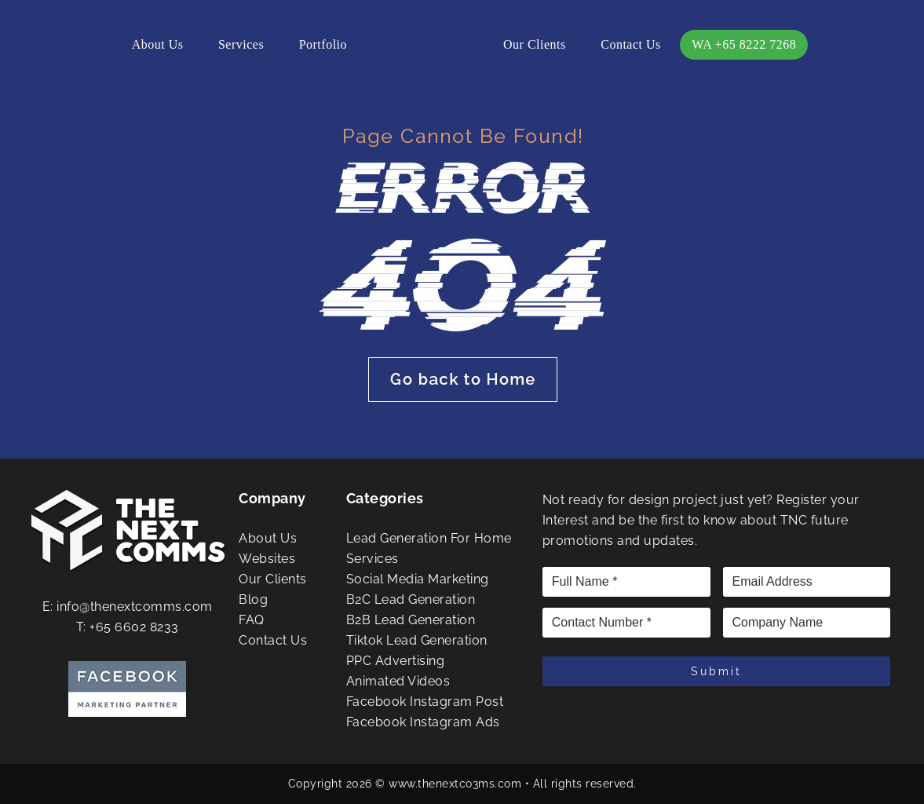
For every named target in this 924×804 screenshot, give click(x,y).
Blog (253, 599)
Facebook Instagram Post (425, 701)
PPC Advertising (395, 660)
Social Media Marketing (417, 579)
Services (241, 44)
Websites (267, 558)
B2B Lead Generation (411, 619)
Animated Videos (398, 681)
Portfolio (323, 44)
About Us (158, 44)
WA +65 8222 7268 (744, 44)
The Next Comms (425, 47)
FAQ (252, 619)
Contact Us (631, 44)
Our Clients (534, 44)
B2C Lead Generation (411, 599)
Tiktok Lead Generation (417, 640)
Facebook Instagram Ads (423, 721)
